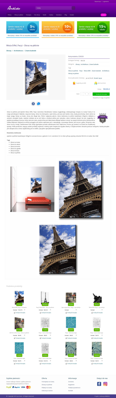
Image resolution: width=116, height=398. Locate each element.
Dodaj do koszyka (102, 94)
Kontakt (72, 15)
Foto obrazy (37, 15)
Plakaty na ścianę (47, 387)
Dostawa (71, 381)
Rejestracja (98, 1)
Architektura (18, 51)
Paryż (81, 71)
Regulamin (71, 384)
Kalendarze (59, 15)
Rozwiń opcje (98, 78)
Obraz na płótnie (73, 71)
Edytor (103, 15)
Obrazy (8, 51)
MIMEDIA (107, 396)
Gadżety (51, 15)
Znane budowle (30, 51)
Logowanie (106, 1)
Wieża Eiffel (87, 71)
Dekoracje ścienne (47, 390)
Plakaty (10, 15)
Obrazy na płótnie (18, 15)
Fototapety (28, 15)
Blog (66, 15)
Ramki (44, 15)
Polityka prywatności (74, 387)
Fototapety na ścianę (48, 381)
